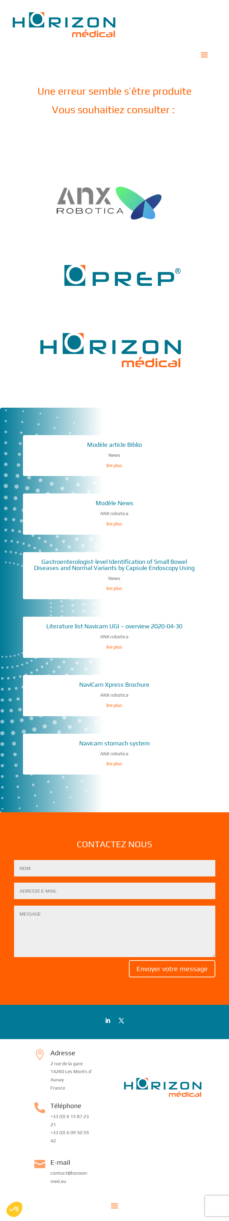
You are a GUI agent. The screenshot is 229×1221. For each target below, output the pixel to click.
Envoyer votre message (172, 969)
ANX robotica (114, 513)
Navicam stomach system (114, 743)
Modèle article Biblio (114, 444)
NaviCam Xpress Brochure (114, 684)
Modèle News (114, 503)
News (114, 455)
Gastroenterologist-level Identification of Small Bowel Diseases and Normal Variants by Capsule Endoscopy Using (114, 564)
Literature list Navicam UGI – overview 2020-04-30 (114, 626)
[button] (14, 1209)
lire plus (114, 465)
